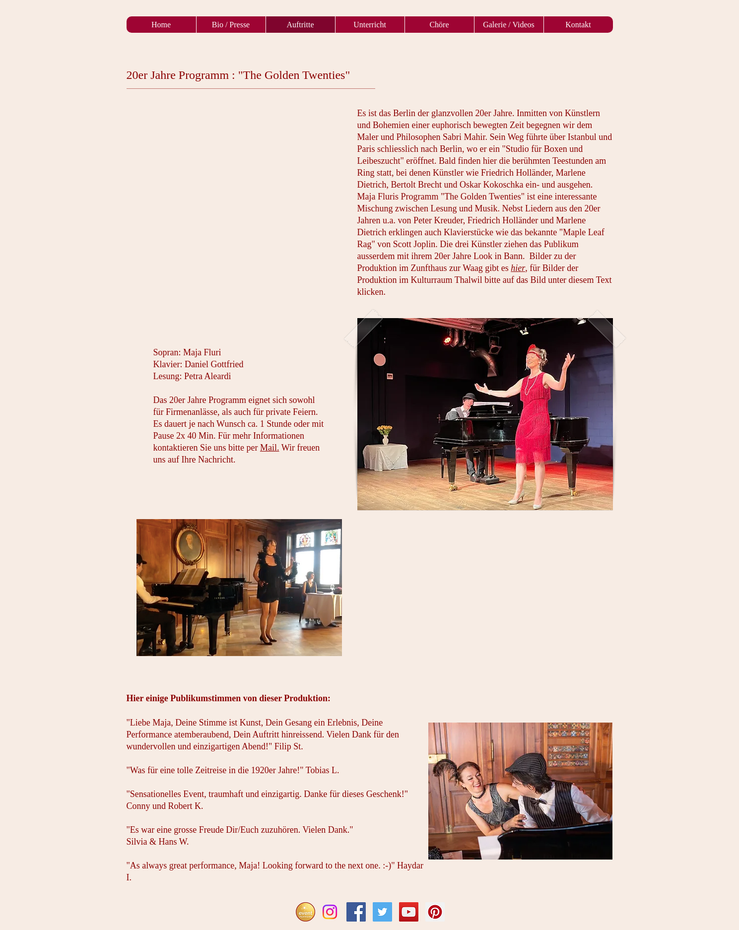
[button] (485, 414)
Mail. (269, 448)
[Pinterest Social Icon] (435, 912)
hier (518, 268)
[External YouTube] (485, 587)
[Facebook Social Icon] (356, 912)
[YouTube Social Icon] (408, 912)
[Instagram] (329, 912)
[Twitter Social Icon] (382, 912)
